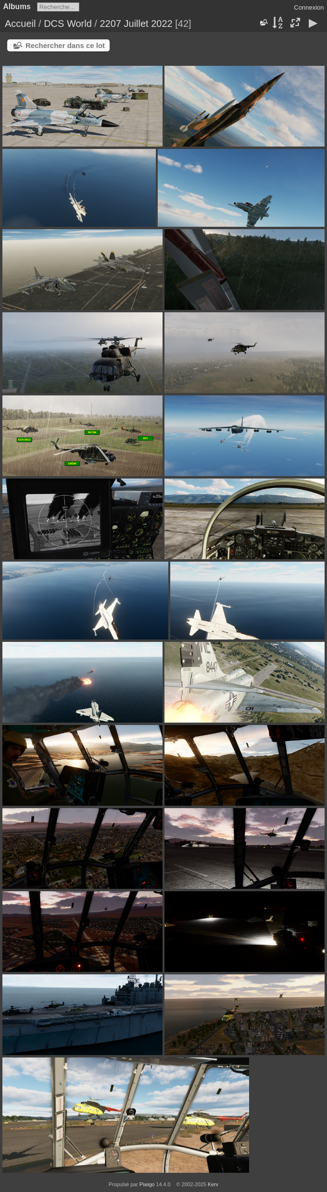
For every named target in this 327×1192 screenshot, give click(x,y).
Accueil (20, 23)
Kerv (213, 1184)
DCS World (68, 23)
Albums (17, 6)
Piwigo (147, 1184)
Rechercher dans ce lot (65, 45)
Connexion (309, 7)
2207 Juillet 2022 (136, 23)
